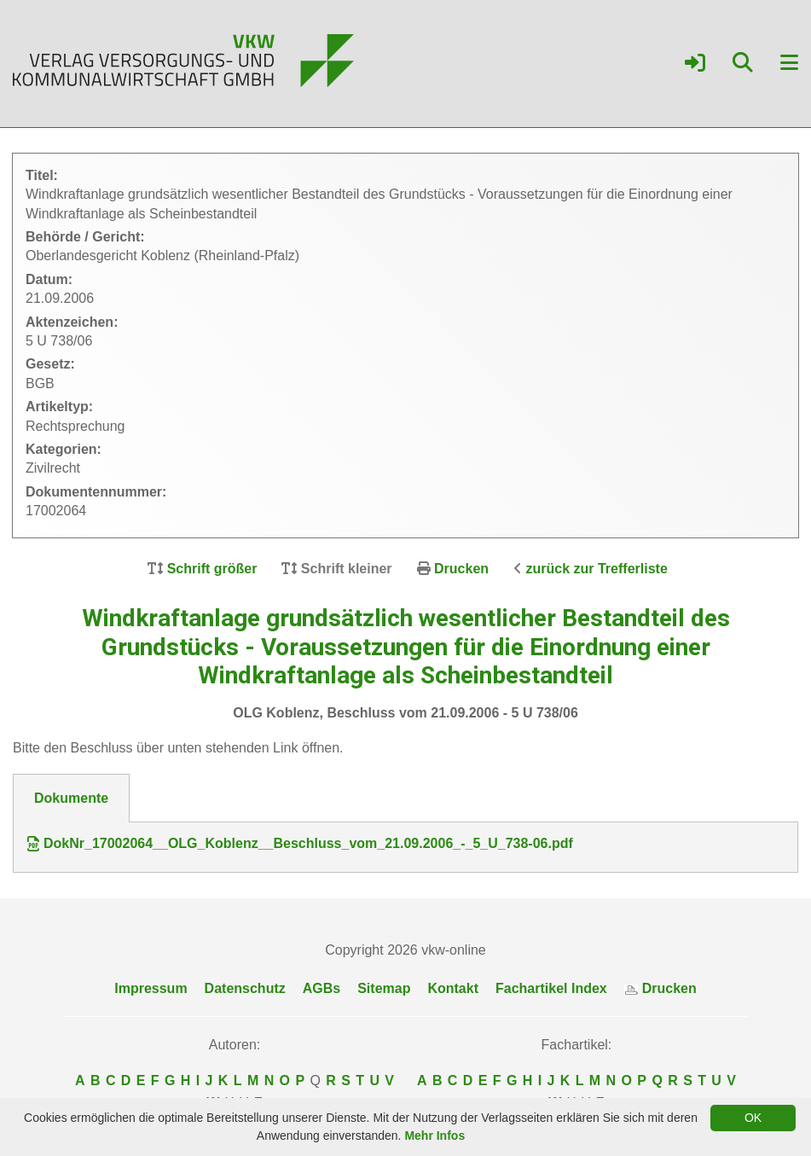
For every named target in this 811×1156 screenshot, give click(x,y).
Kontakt (452, 988)
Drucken (461, 568)
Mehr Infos (434, 1135)
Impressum (150, 988)
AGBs (321, 988)
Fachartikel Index (551, 988)
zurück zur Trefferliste (597, 568)
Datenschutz (245, 988)
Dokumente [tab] (71, 798)
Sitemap (383, 988)
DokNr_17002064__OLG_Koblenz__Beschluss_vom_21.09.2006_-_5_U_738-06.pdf (300, 843)
